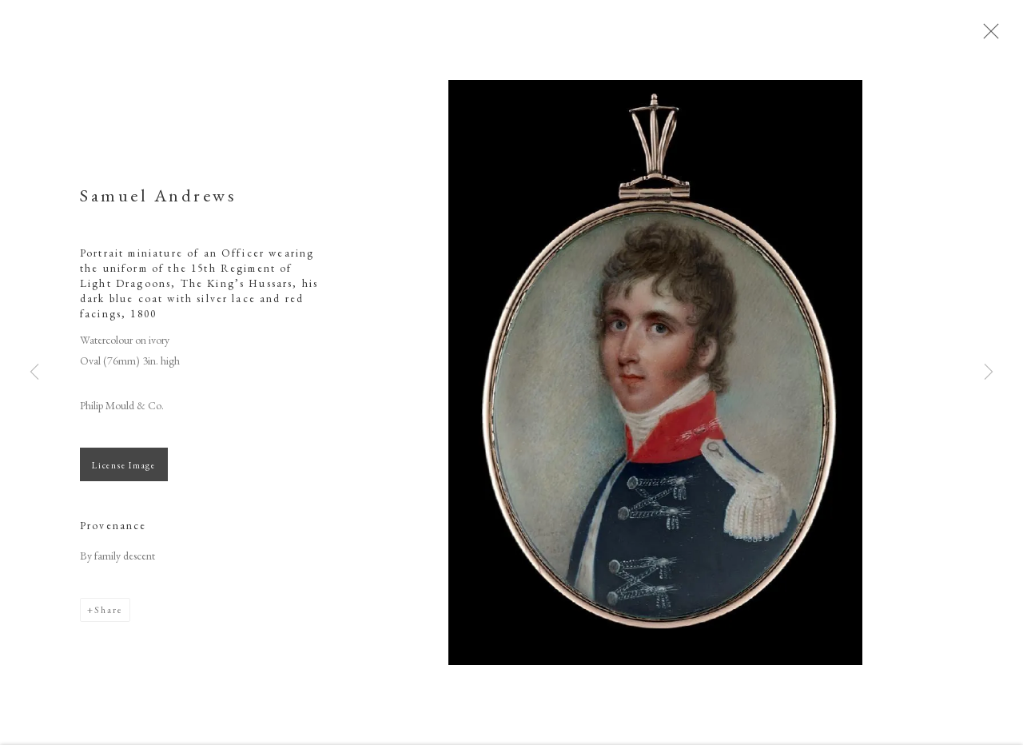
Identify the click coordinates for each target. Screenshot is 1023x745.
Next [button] (988, 372)
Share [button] (108, 619)
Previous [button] (34, 372)
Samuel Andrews (158, 205)
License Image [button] (124, 474)
